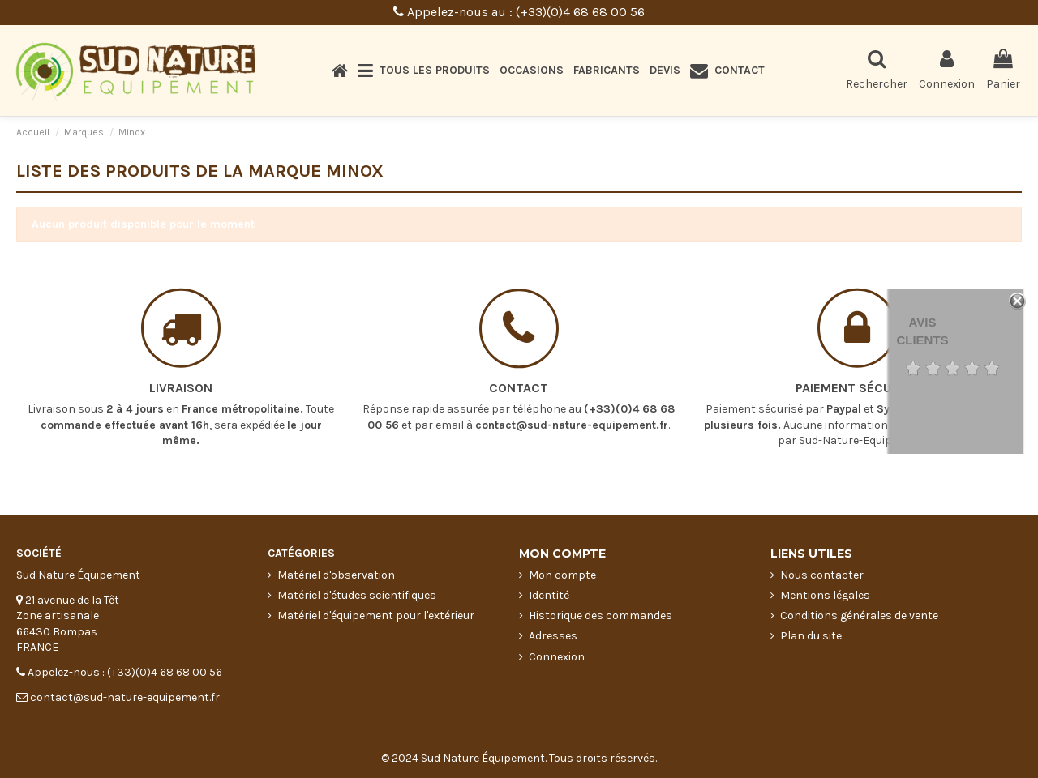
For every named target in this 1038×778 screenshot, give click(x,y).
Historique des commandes (600, 615)
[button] (424, 70)
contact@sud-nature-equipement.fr (571, 411)
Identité (549, 595)
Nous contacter (822, 575)
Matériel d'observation (336, 575)
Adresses (553, 636)
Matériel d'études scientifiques (356, 595)
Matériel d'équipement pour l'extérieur (375, 615)
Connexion (557, 657)
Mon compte (562, 575)
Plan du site (811, 636)
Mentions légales (825, 595)
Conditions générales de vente (859, 615)
